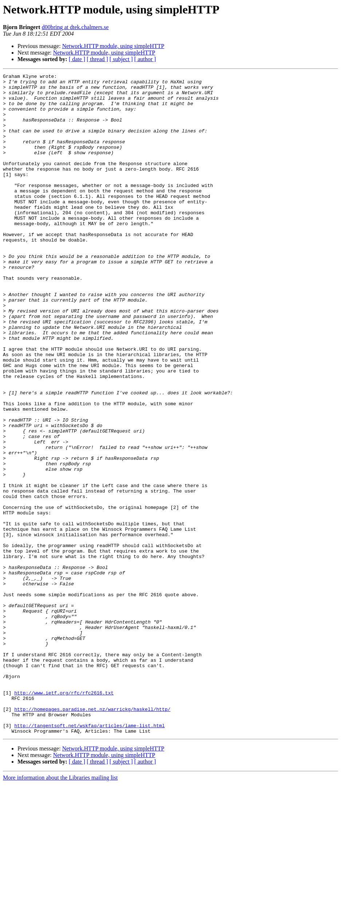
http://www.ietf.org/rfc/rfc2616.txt (64, 817)
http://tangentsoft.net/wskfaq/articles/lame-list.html (89, 856)
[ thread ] (97, 59)
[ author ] (145, 59)
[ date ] (77, 59)
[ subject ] (121, 59)
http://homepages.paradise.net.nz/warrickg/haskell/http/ (92, 836)
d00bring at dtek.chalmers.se (75, 27)
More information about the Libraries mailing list (60, 910)
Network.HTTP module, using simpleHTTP (113, 46)
